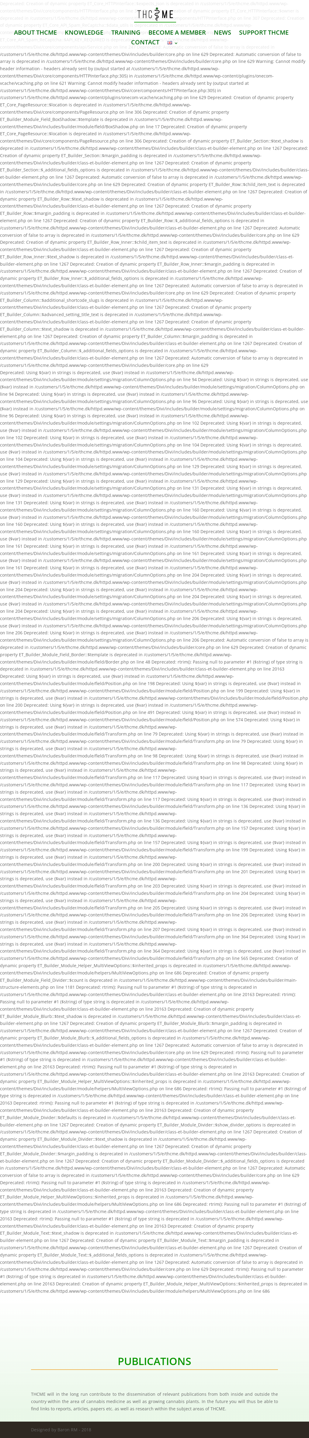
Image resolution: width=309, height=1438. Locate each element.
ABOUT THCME (35, 33)
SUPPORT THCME (264, 33)
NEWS (222, 33)
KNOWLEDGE (84, 33)
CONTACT (145, 43)
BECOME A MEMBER (177, 33)
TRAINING (126, 33)
